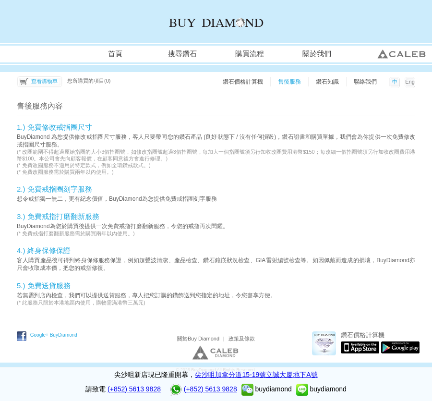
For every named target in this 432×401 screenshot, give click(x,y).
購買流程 (249, 54)
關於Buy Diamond (198, 338)
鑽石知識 (327, 81)
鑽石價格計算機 (243, 81)
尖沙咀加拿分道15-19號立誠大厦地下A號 (256, 374)
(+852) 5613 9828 (134, 389)
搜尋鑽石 (182, 54)
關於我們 (316, 54)
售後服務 (289, 81)
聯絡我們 (365, 81)
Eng (410, 82)
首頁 (115, 54)
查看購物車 (44, 81)
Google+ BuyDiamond (53, 335)
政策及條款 (241, 338)
